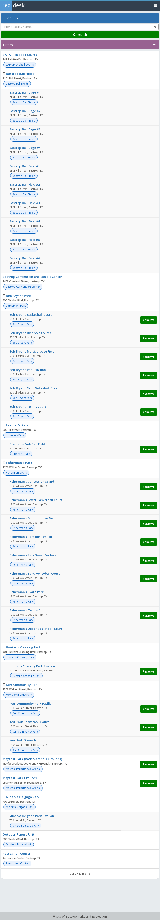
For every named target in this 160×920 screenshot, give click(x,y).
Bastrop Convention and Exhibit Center (32, 277)
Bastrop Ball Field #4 (24, 221)
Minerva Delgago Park (22, 797)
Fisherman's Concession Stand (31, 481)
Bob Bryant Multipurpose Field (31, 351)
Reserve (148, 320)
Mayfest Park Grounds (20, 778)
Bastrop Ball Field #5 (24, 240)
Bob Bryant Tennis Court (27, 407)
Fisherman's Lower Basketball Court (35, 500)
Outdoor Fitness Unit (19, 834)
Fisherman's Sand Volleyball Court (34, 573)
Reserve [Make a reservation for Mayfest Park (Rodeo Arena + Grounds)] (148, 764)
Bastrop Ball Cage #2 (24, 111)
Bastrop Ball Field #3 (24, 203)
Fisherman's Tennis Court (28, 610)
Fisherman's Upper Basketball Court (36, 629)
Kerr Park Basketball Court (29, 722)
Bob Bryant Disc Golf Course (30, 333)
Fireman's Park (17, 425)
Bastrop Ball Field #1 (24, 166)
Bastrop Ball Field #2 (24, 185)
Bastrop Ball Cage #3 (24, 129)
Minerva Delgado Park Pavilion (31, 816)
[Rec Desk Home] (23, 5)
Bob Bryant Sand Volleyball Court (34, 388)
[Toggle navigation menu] (155, 5)
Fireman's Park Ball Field (27, 444)
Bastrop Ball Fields (20, 73)
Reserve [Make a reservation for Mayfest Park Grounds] (148, 783)
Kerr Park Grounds (22, 740)
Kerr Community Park (22, 684)
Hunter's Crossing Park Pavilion (32, 666)
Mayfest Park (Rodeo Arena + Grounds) (32, 759)
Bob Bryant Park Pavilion (27, 370)
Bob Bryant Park (18, 296)
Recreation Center (17, 853)
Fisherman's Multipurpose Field (32, 518)
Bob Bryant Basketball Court (30, 315)
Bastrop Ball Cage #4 (24, 148)
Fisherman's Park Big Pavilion (30, 537)
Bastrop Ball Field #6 (24, 258)
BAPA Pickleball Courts (20, 54)
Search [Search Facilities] (80, 35)
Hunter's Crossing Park (23, 647)
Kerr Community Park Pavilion (31, 704)
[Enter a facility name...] (80, 27)
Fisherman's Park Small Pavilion (32, 555)
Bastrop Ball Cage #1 (24, 93)
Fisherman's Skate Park (26, 592)
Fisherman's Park (19, 462)
